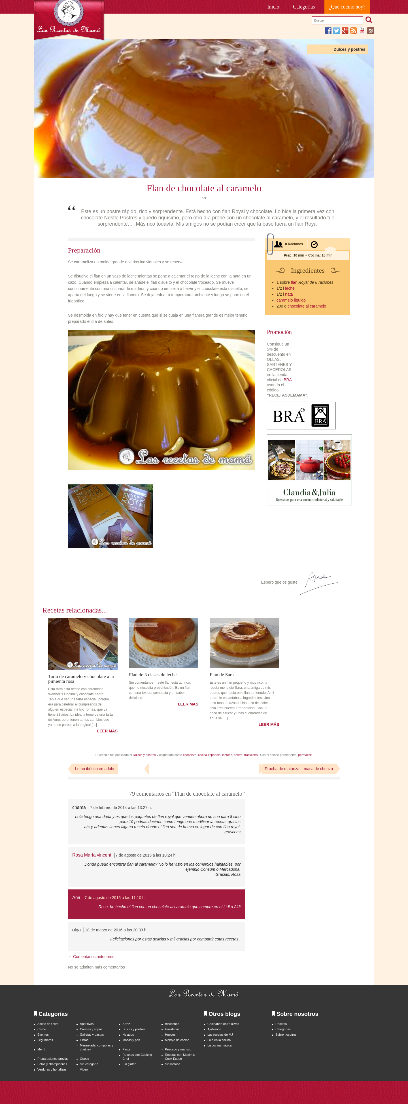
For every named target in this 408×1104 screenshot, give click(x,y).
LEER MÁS (107, 731)
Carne (41, 1029)
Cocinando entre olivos (223, 1023)
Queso (84, 1058)
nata (289, 294)
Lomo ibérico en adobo (95, 768)
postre (238, 755)
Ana (76, 897)
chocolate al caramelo (307, 306)
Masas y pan (131, 1040)
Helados (128, 1034)
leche (289, 288)
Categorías (304, 7)
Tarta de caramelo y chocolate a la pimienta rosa (81, 679)
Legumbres (45, 1040)
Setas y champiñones (52, 1064)
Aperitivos (87, 1023)
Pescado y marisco (178, 1049)
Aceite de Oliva (47, 1023)
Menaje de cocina (177, 1040)
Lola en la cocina (219, 1040)
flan (294, 282)
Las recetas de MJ (220, 1034)
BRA (288, 380)
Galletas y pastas (92, 1034)
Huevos (170, 1034)
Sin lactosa (172, 1064)
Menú (41, 1049)
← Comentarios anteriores (91, 956)
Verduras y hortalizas (52, 1069)
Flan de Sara (222, 674)
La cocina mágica (219, 1045)
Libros (84, 1040)
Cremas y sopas (91, 1029)
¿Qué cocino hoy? (347, 7)
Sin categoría (89, 1064)
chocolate (189, 755)
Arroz (126, 1023)
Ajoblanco (214, 1029)
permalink (305, 755)
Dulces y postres (349, 49)
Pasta (126, 1049)
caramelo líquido (291, 300)
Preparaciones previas (52, 1058)
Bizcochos (172, 1023)
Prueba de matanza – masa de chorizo (299, 768)
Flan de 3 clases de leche (153, 674)
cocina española (209, 755)
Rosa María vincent (91, 855)
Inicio (273, 7)
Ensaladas (172, 1029)
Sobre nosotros (286, 1034)
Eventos (43, 1034)
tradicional (251, 755)
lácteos (227, 755)
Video (84, 1069)
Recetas (281, 1023)
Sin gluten (129, 1064)
